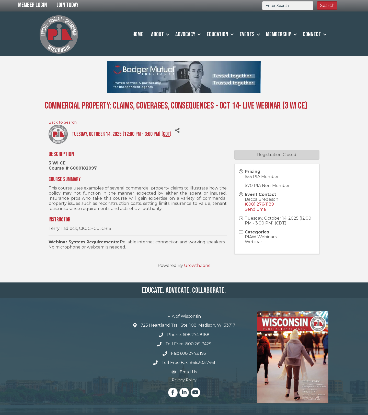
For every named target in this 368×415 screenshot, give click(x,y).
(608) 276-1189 (259, 204)
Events (247, 34)
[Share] (177, 130)
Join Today (67, 5)
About (157, 34)
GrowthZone (197, 265)
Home (137, 34)
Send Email (256, 209)
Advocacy (185, 34)
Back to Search (63, 122)
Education (217, 34)
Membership (278, 34)
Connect (312, 34)
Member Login (32, 5)
